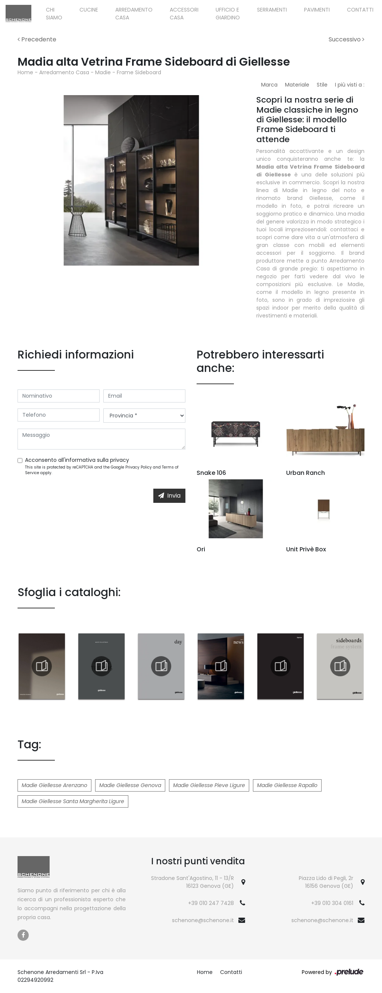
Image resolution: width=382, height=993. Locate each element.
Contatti (360, 9)
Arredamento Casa (134, 13)
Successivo (346, 39)
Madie (103, 72)
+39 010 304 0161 (332, 903)
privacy (119, 460)
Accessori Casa (184, 13)
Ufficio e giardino (228, 13)
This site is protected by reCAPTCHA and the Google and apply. (101, 470)
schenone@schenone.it (203, 920)
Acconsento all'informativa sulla (77, 460)
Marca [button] (269, 84)
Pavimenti (317, 9)
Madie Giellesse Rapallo (287, 785)
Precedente (37, 39)
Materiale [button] (297, 84)
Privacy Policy (138, 467)
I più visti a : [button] (349, 84)
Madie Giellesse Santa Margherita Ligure (73, 801)
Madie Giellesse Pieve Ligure (209, 785)
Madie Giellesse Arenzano (54, 785)
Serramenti (272, 9)
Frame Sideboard (139, 72)
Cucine (88, 9)
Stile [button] (322, 84)
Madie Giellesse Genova (130, 785)
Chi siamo (54, 13)
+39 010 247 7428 (211, 903)
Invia (169, 495)
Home (25, 72)
